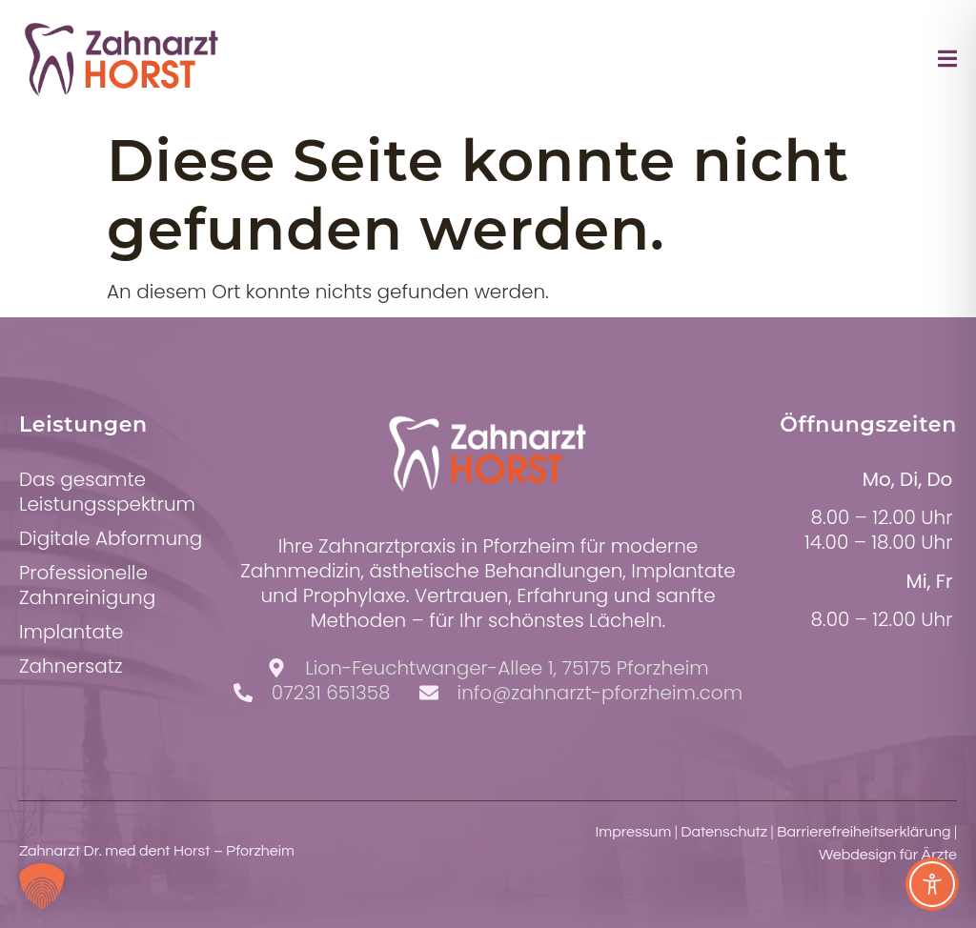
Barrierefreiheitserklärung (864, 831)
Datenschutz (724, 831)
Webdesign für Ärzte (888, 854)
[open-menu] (947, 62)
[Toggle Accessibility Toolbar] (932, 884)
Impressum (634, 831)
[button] (42, 886)
